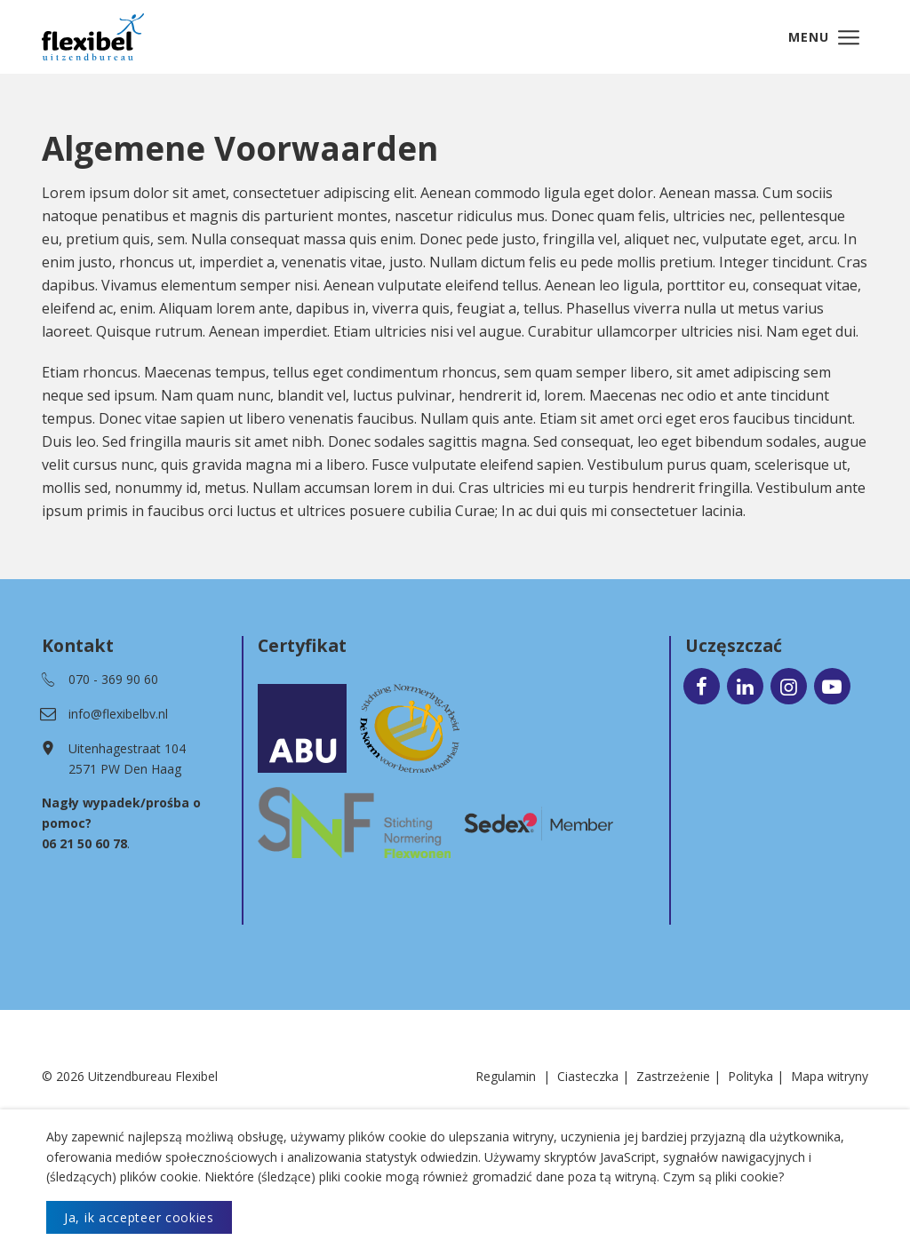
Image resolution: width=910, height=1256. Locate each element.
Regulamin (505, 1077)
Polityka (750, 1077)
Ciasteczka (588, 1077)
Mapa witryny (829, 1077)
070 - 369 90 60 (113, 680)
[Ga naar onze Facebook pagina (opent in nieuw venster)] (701, 687)
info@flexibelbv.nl (118, 715)
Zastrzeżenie (673, 1077)
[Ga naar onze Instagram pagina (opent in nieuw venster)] (788, 687)
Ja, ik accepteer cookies (139, 1217)
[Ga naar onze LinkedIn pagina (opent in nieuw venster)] (745, 687)
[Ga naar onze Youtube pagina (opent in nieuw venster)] (832, 687)
